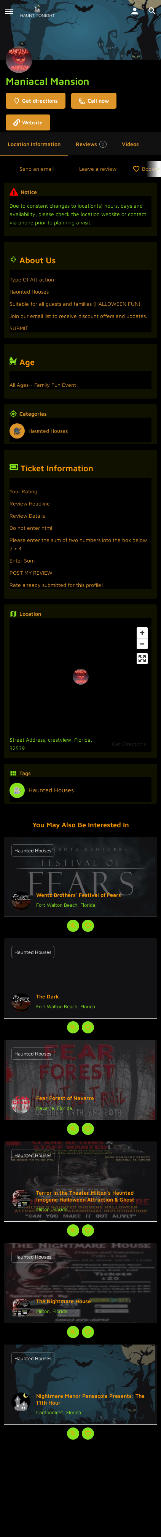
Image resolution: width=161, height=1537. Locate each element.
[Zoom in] (142, 632)
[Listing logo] (19, 59)
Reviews (91, 144)
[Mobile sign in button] (135, 11)
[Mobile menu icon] (9, 11)
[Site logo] (38, 11)
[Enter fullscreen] (142, 658)
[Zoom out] (142, 643)
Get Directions (129, 744)
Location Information (34, 144)
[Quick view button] (73, 926)
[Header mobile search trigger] (152, 11)
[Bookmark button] (88, 926)
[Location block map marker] (81, 677)
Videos (130, 144)
